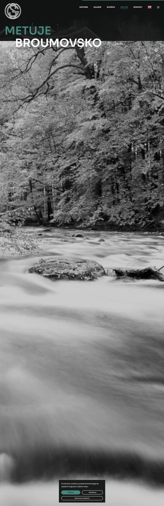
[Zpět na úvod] (13, 11)
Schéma (111, 7)
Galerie (97, 7)
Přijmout (71, 492)
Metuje (124, 7)
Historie (83, 7)
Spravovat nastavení (82, 498)
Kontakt (137, 7)
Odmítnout (92, 492)
